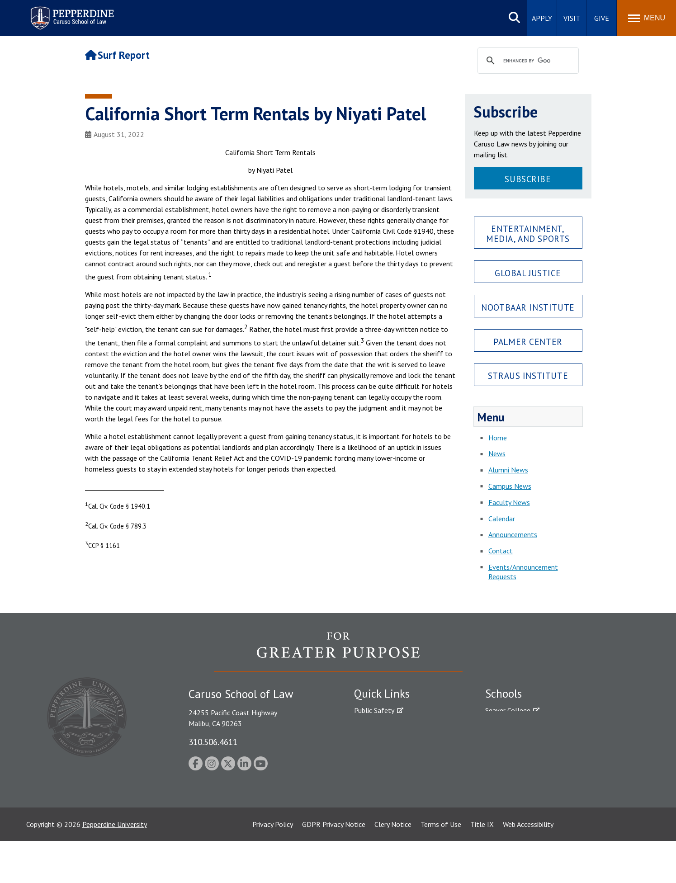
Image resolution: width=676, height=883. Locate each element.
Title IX (482, 866)
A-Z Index (368, 814)
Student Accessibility (385, 726)
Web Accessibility (528, 866)
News (497, 453)
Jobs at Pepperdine (382, 757)
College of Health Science (524, 798)
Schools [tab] (503, 693)
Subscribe (528, 178)
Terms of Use (441, 866)
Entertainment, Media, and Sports (528, 233)
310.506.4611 (213, 741)
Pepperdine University (114, 866)
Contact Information (385, 773)
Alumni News (508, 469)
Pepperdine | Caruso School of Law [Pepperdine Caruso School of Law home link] (71, 12)
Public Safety (374, 710)
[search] (526, 61)
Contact (500, 550)
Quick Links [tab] (382, 693)
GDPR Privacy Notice (333, 866)
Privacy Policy (272, 866)
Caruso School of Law (519, 726)
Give (601, 18)
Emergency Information (389, 741)
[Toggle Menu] (646, 18)
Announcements (512, 534)
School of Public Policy (520, 782)
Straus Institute (528, 375)
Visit (571, 18)
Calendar (501, 518)
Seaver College (507, 710)
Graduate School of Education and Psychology (555, 757)
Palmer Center (528, 341)
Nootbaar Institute (527, 307)
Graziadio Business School (524, 741)
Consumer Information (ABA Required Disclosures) (396, 793)
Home (497, 437)
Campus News (509, 486)
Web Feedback (375, 830)
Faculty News (509, 502)
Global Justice (528, 273)
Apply (542, 18)
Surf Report (117, 54)
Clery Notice (392, 866)
